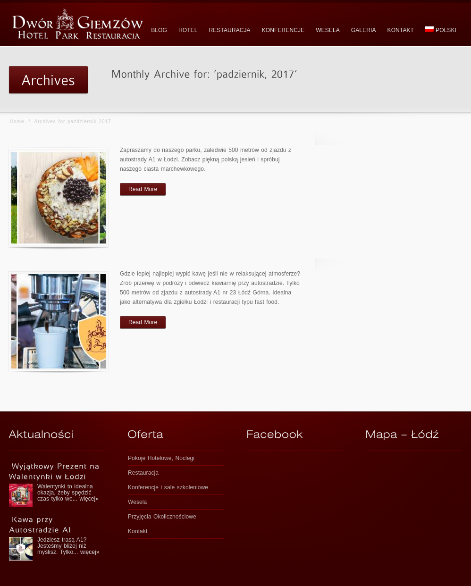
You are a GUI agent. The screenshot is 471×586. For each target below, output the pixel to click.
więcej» (89, 498)
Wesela (137, 502)
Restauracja (143, 472)
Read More (142, 189)
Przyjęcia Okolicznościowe (162, 516)
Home (17, 121)
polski (440, 29)
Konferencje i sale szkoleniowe (168, 487)
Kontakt (137, 531)
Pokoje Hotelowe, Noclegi (161, 458)
